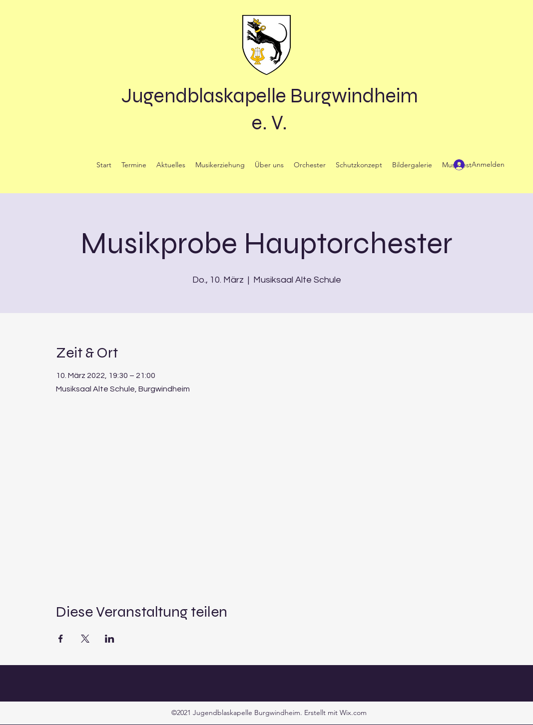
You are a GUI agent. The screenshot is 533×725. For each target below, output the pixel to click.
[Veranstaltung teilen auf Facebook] (60, 639)
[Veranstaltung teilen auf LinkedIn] (109, 639)
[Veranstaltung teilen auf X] (85, 639)
